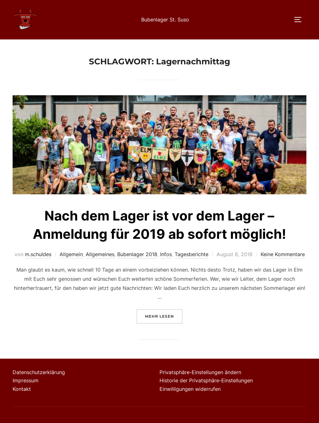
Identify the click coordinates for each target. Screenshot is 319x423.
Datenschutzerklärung (39, 372)
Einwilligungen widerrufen (190, 389)
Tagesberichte (191, 254)
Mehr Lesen (164, 316)
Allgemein (71, 254)
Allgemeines (100, 254)
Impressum (25, 380)
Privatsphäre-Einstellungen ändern (200, 372)
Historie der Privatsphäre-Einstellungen (206, 380)
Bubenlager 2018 (137, 254)
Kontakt (22, 389)
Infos (166, 254)
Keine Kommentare (283, 254)
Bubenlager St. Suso (165, 19)
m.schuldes (38, 254)
